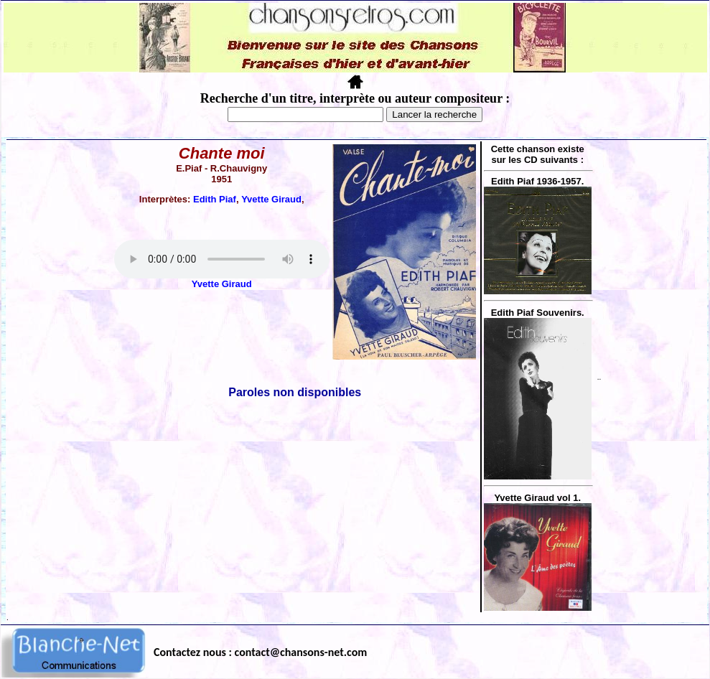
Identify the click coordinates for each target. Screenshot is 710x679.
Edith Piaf (214, 199)
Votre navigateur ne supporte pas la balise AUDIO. (222, 259)
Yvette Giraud (271, 199)
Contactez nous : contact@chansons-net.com (260, 652)
